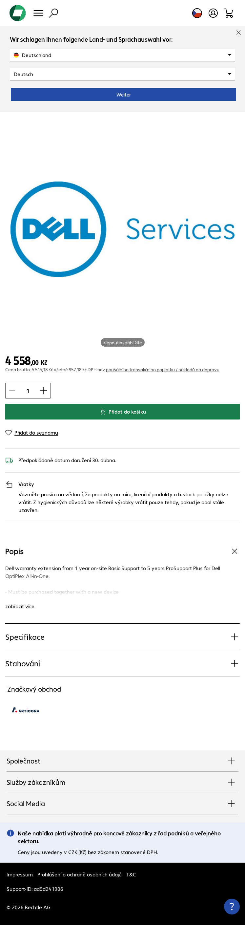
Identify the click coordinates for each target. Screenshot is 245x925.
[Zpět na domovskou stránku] (18, 13)
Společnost (122, 761)
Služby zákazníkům (122, 782)
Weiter (123, 94)
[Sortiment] (229, 13)
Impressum (20, 874)
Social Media (122, 804)
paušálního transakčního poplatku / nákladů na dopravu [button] (162, 369)
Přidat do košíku (122, 411)
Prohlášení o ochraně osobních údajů (79, 874)
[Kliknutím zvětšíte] (122, 229)
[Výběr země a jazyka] (197, 13)
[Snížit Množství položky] (12, 390)
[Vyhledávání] (53, 13)
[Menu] (38, 13)
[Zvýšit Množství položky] (43, 390)
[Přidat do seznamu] (31, 432)
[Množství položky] (28, 390)
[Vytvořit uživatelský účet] (213, 13)
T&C (131, 874)
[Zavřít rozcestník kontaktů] (232, 906)
